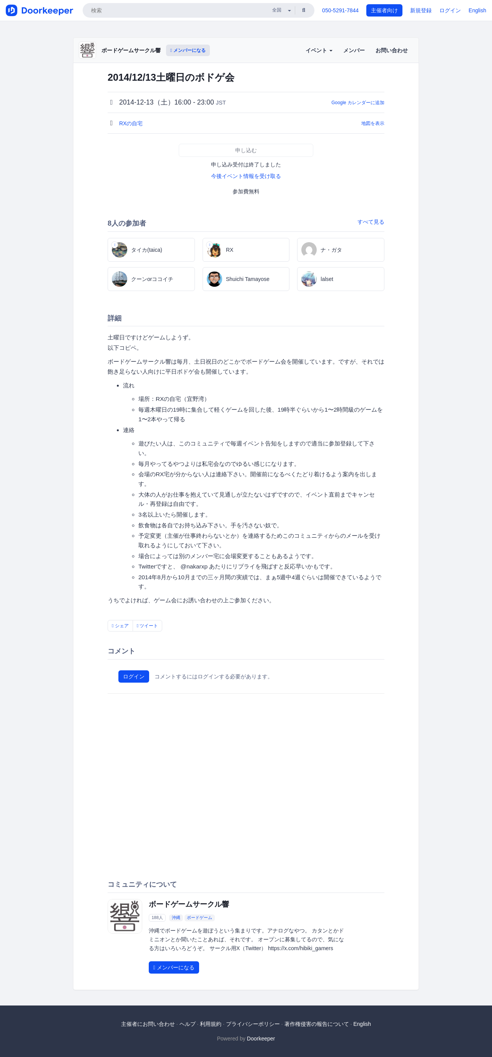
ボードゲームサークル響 (131, 50)
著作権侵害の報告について (316, 1024)
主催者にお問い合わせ (148, 1024)
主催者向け (384, 10)
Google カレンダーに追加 (357, 102)
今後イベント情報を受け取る (246, 176)
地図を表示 (372, 123)
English (477, 10)
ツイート (147, 625)
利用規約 (210, 1024)
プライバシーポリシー (253, 1024)
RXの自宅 (131, 123)
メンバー (354, 50)
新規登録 (421, 10)
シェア (120, 625)
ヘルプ (188, 1024)
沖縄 (176, 917)
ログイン (450, 10)
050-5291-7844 (340, 10)
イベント (319, 50)
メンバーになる (188, 50)
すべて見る (370, 222)
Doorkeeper (261, 1038)
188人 (157, 917)
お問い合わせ (392, 50)
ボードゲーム (199, 917)
